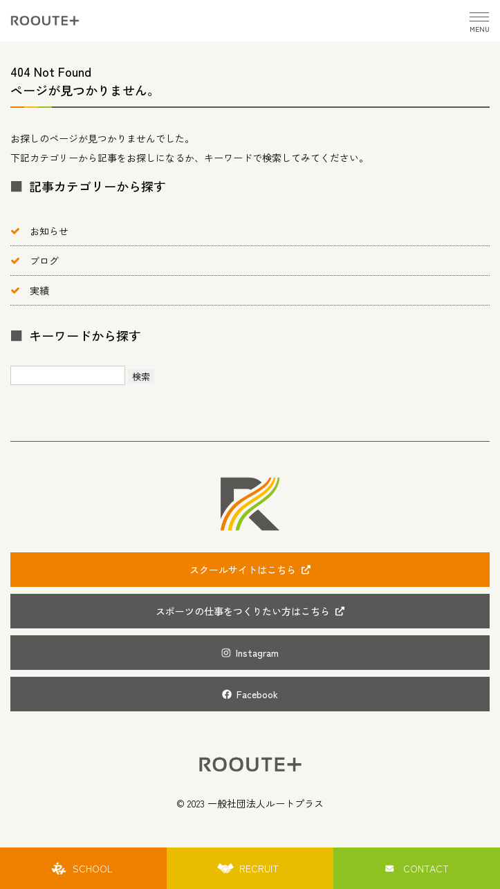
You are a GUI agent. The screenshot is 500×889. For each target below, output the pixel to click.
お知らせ (49, 231)
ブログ (44, 261)
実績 (39, 290)
